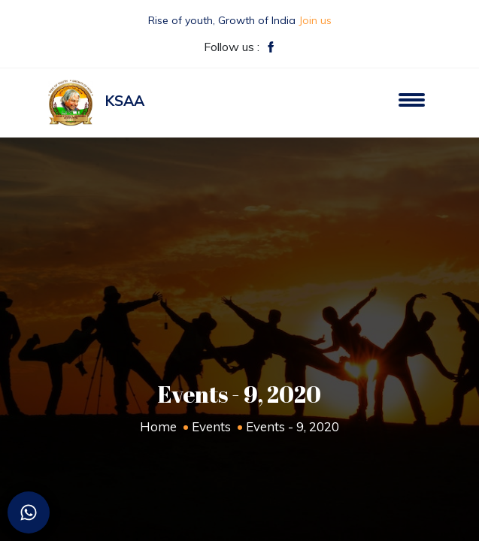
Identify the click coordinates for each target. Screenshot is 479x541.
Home (158, 426)
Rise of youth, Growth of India (240, 20)
